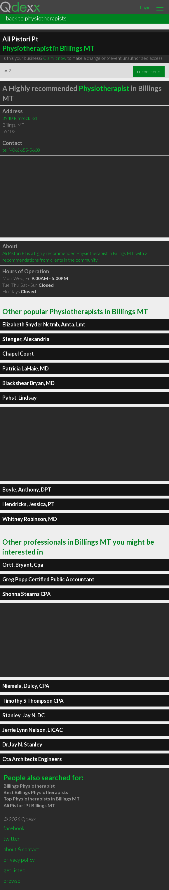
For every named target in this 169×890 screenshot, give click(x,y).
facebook (14, 819)
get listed (14, 861)
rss (7, 882)
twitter (12, 830)
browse (12, 872)
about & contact (21, 840)
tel (21, 150)
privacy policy (19, 851)
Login (145, 7)
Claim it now (54, 58)
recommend (148, 71)
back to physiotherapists (36, 18)
